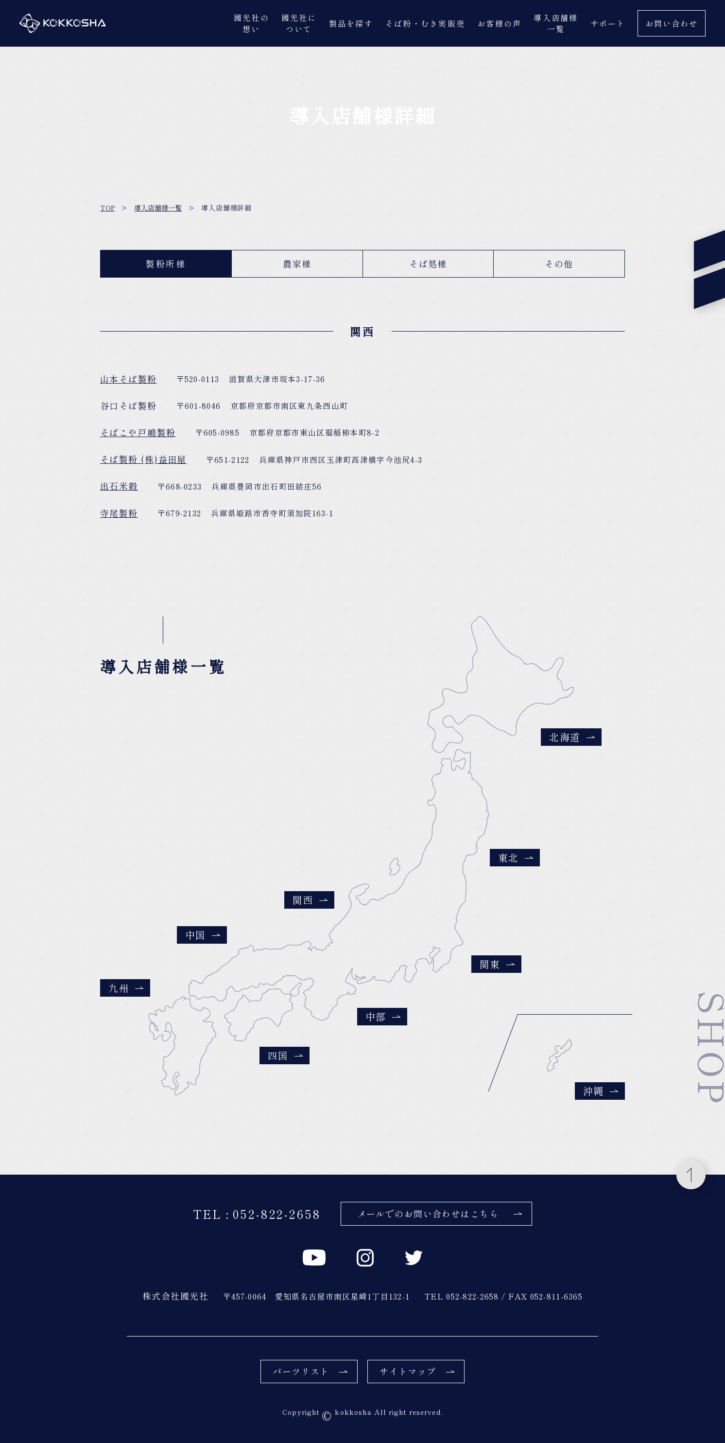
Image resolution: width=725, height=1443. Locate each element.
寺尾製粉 (119, 517)
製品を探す (351, 23)
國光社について (299, 23)
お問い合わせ (671, 23)
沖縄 (600, 1091)
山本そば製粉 (128, 383)
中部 (382, 1016)
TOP (107, 207)
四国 (285, 1055)
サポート (608, 23)
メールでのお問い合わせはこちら (439, 1213)
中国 (202, 935)
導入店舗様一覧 (556, 23)
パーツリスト (310, 1371)
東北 (515, 857)
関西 (310, 900)
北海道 (572, 737)
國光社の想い (251, 23)
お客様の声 (499, 23)
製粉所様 (166, 263)
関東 (497, 964)
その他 (559, 263)
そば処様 (428, 263)
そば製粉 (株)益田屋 (143, 463)
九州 (125, 988)
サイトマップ (417, 1371)
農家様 (297, 263)
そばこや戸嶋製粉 (138, 436)
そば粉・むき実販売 (425, 23)
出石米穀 (119, 490)
